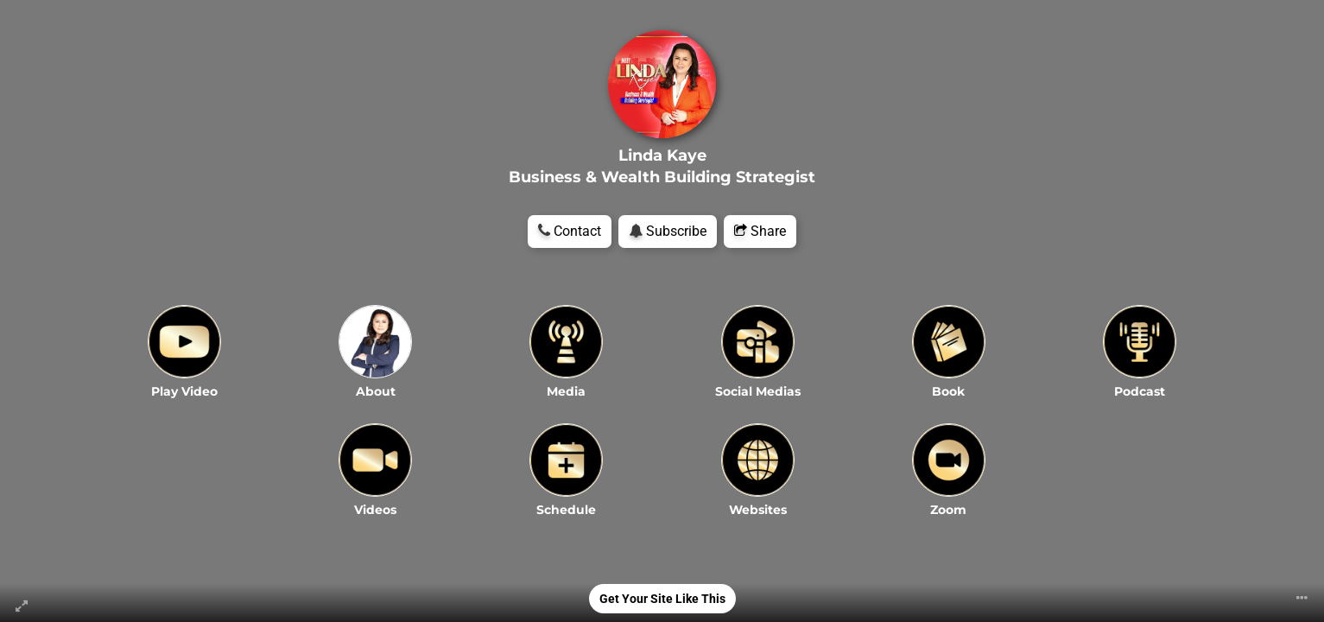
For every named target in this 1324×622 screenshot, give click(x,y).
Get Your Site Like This (662, 599)
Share (760, 231)
